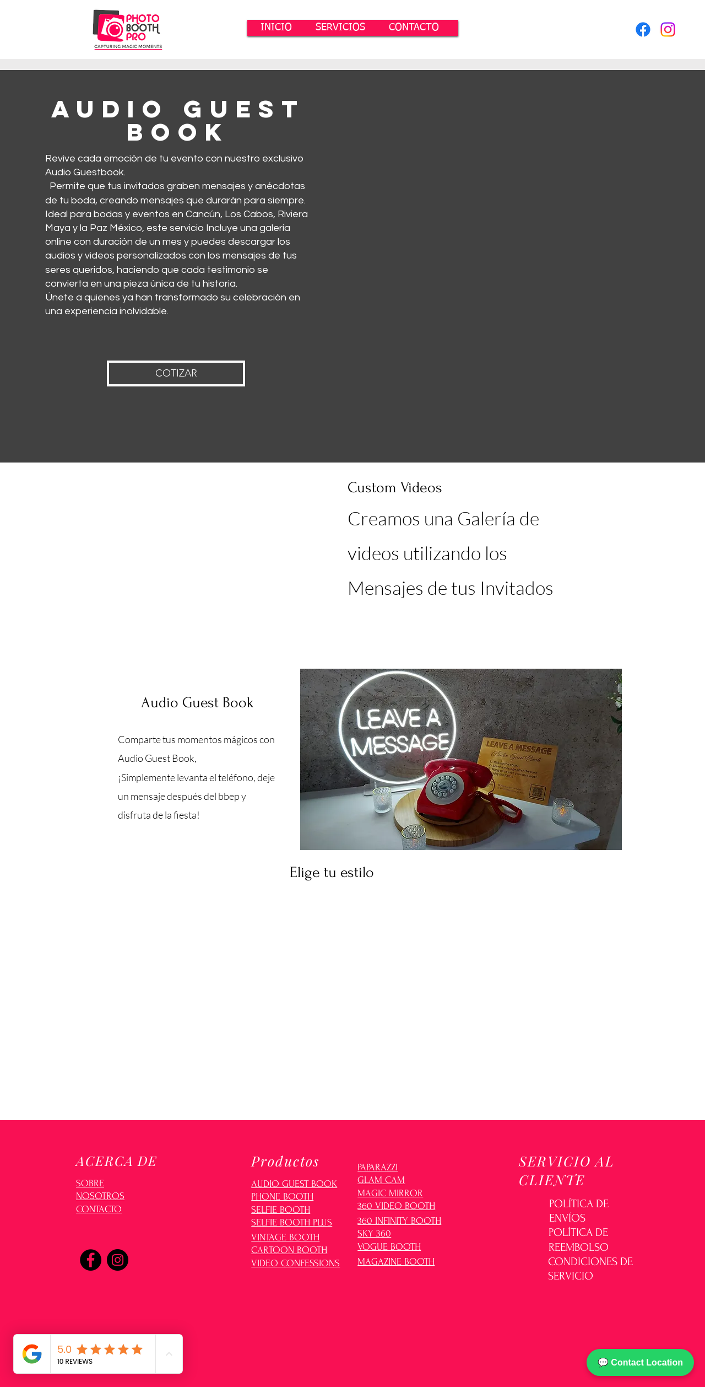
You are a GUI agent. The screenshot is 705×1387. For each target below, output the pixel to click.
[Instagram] (667, 29)
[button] (340, 27)
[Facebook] (643, 29)
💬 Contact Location (640, 1362)
